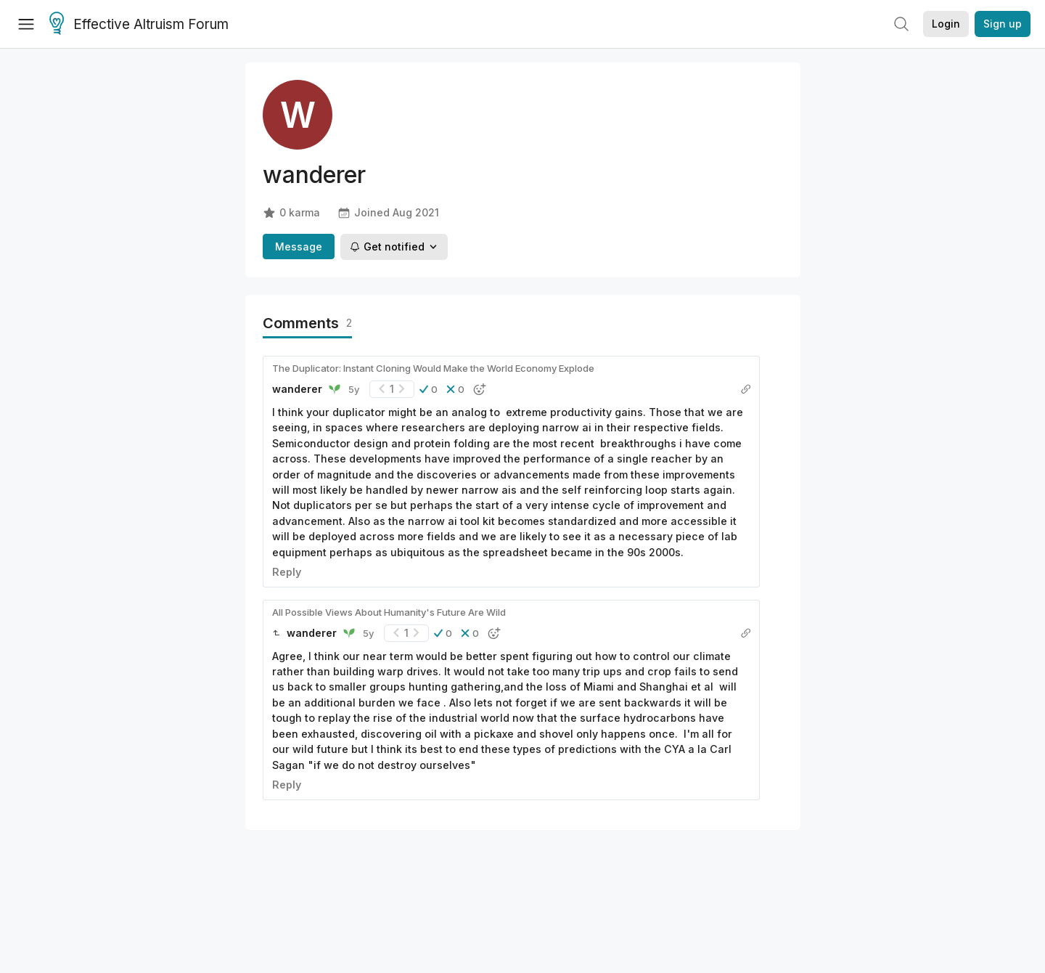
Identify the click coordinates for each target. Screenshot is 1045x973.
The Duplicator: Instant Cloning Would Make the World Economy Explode (433, 368)
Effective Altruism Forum (139, 24)
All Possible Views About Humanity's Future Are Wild (389, 612)
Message (298, 246)
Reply (286, 572)
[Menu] (26, 24)
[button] (428, 389)
